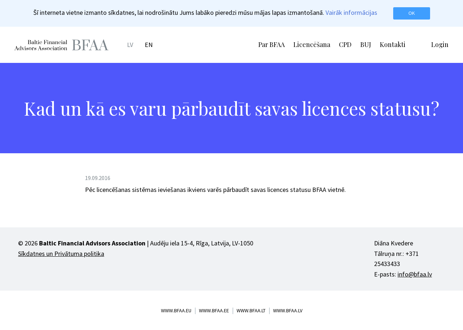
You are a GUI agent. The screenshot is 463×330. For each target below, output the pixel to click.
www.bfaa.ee (214, 310)
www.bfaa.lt (251, 310)
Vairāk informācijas (351, 12)
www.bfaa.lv (287, 310)
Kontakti (392, 44)
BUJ (365, 44)
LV (130, 44)
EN (149, 44)
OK (411, 13)
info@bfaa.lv (415, 274)
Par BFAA (271, 44)
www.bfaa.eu (176, 310)
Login (440, 44)
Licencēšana (311, 44)
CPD (345, 44)
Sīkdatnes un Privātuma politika (61, 253)
